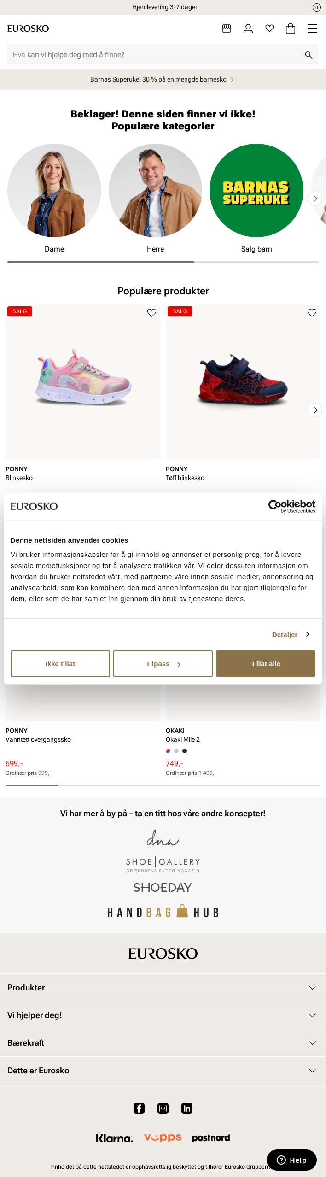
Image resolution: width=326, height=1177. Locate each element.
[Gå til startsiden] (28, 28)
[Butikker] (226, 28)
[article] (83, 400)
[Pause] (316, 7)
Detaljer (285, 634)
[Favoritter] (269, 28)
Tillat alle (265, 664)
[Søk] (308, 55)
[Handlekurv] (290, 28)
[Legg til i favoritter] (151, 313)
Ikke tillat (60, 664)
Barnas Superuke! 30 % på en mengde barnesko (163, 79)
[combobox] (155, 55)
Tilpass (163, 664)
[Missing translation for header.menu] (312, 28)
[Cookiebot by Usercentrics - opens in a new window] (275, 506)
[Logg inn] (248, 28)
